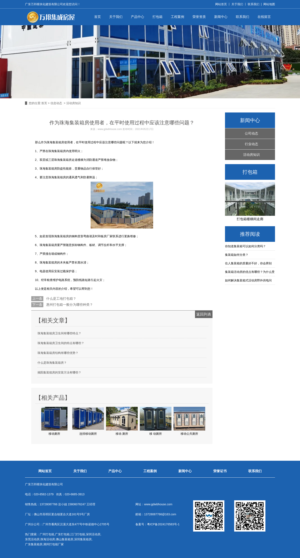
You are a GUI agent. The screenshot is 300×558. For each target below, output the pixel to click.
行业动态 (251, 144)
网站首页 (221, 4)
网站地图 (269, 4)
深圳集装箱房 (83, 539)
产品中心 (137, 17)
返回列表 (203, 314)
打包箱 (157, 17)
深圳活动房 (93, 534)
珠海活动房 (47, 539)
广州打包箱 (47, 534)
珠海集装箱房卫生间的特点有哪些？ (61, 343)
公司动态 (251, 133)
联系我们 (253, 4)
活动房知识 (251, 154)
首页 (97, 17)
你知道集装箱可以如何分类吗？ (245, 246)
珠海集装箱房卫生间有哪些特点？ (59, 333)
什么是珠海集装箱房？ (52, 362)
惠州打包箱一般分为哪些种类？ (69, 304)
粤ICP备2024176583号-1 (163, 524)
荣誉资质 (199, 17)
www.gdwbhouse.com (110, 129)
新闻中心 (221, 17)
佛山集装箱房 (64, 539)
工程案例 (177, 17)
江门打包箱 (77, 534)
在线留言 (264, 17)
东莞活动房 (32, 539)
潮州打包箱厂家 (53, 544)
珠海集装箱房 (48, 245)
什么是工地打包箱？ (60, 298)
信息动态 (56, 103)
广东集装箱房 (33, 544)
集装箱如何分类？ (236, 254)
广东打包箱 (62, 534)
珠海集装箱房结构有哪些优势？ (58, 353)
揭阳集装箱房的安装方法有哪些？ (59, 372)
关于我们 (237, 4)
